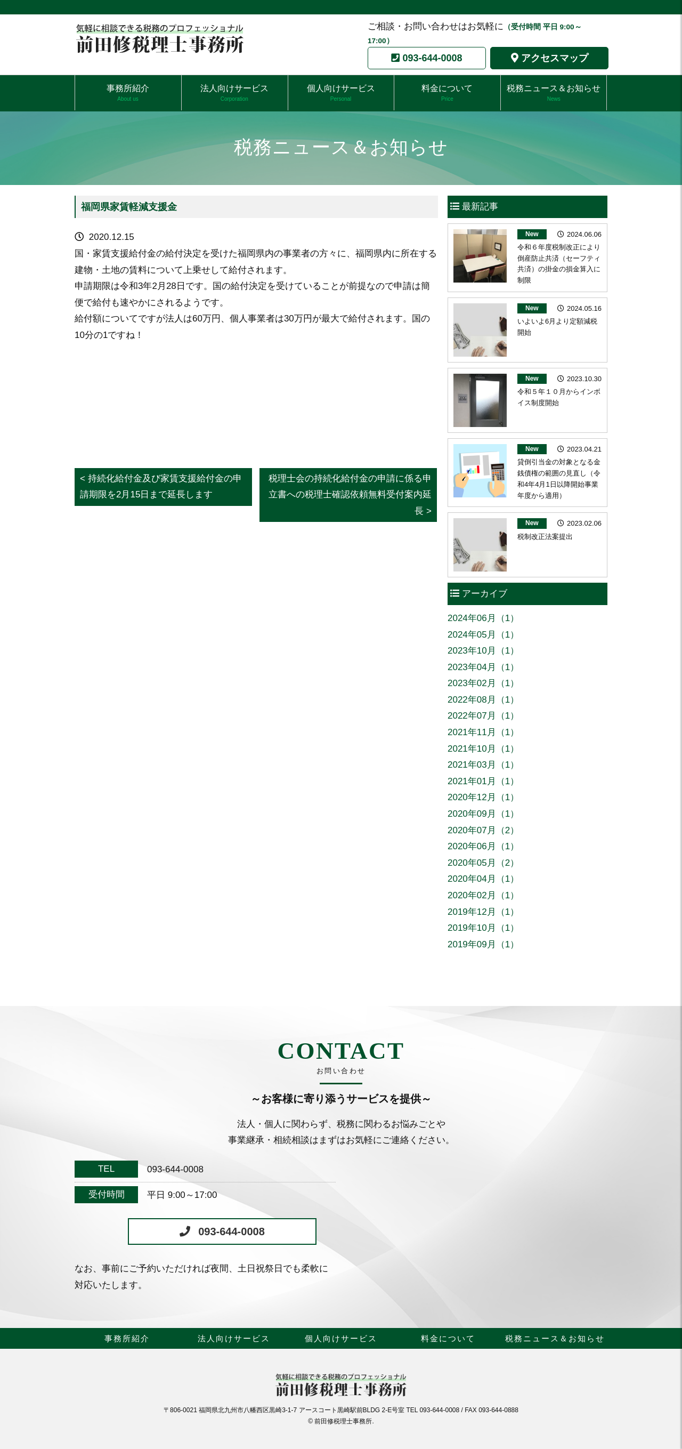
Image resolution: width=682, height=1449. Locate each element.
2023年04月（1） (483, 667)
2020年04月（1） (483, 879)
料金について (447, 93)
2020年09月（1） (483, 814)
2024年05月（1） (483, 635)
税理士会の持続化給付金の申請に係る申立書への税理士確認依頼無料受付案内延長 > (350, 494)
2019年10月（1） (483, 928)
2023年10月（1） (483, 651)
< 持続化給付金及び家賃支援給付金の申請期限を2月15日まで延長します (161, 486)
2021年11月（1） (483, 732)
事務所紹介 (128, 93)
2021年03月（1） (483, 765)
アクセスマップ (554, 58)
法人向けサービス (234, 93)
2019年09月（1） (483, 944)
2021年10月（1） (483, 749)
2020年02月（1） (483, 895)
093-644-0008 (432, 58)
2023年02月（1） (483, 683)
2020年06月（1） (483, 846)
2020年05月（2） (483, 863)
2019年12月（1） (483, 912)
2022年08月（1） (483, 700)
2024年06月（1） (483, 618)
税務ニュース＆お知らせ (553, 93)
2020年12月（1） (483, 797)
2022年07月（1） (483, 716)
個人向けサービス (341, 93)
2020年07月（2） (483, 830)
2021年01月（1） (483, 781)
